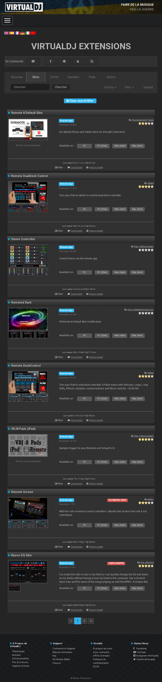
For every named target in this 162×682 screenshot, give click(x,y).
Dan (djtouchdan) (144, 246)
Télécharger (18, 651)
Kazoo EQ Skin (21, 555)
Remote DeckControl (26, 365)
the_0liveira (147, 562)
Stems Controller (23, 239)
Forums (57, 663)
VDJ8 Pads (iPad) (23, 428)
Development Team (143, 120)
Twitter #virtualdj (144, 659)
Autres (111, 77)
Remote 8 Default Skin (26, 112)
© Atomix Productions (81, 678)
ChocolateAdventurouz (140, 309)
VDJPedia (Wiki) (61, 659)
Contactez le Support (64, 648)
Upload (148, 87)
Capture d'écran (20, 665)
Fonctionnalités (20, 658)
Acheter (16, 655)
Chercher (61, 87)
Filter (129, 87)
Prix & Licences (20, 662)
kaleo (151, 499)
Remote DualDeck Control (29, 176)
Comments (76, 167)
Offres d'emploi (101, 655)
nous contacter (101, 652)
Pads (92, 77)
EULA (96, 666)
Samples (73, 77)
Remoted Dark (21, 302)
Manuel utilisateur (62, 652)
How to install (96, 167)
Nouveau (17, 77)
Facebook (140, 648)
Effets (54, 77)
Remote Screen (22, 492)
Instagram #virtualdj (146, 655)
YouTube (139, 652)
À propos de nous (102, 648)
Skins (35, 77)
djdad (150, 183)
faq (54, 655)
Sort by (110, 87)
